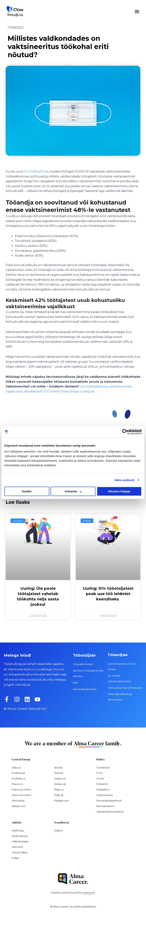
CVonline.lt (103, 767)
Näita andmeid (124, 480)
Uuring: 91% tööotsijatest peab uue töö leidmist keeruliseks (108, 593)
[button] (136, 11)
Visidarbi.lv (102, 789)
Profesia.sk (18, 772)
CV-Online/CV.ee (36, 171)
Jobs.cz (16, 767)
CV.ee (100, 778)
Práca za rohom (21, 789)
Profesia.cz (18, 778)
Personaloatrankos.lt (109, 800)
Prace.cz (17, 783)
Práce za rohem (21, 795)
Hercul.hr (17, 846)
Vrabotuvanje (20, 841)
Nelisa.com (18, 806)
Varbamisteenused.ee (110, 811)
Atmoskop (18, 800)
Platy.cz (59, 789)
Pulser (15, 857)
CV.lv (99, 772)
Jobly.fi (58, 830)
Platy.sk (58, 795)
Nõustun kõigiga (119, 491)
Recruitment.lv (105, 806)
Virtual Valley (19, 852)
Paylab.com (61, 800)
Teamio (58, 772)
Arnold (58, 767)
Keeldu (27, 491)
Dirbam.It (102, 783)
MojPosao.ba (20, 836)
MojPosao (18, 830)
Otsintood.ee (104, 795)
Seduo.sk (60, 783)
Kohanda (73, 491)
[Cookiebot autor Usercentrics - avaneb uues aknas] (125, 432)
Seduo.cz (60, 778)
